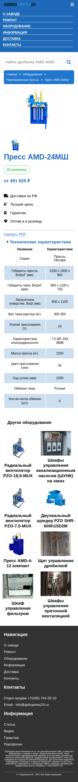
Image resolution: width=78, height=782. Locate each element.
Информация (15, 32)
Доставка (12, 38)
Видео (9, 731)
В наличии (16, 170)
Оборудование (16, 26)
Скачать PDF (15, 234)
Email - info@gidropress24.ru (26, 705)
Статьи (9, 724)
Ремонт (10, 20)
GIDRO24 (20, 4)
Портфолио (13, 744)
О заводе (11, 14)
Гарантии (11, 738)
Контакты (12, 45)
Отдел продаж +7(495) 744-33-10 (30, 698)
